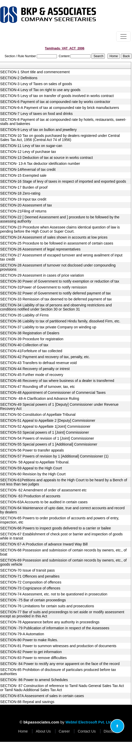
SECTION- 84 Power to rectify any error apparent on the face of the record (60, 664)
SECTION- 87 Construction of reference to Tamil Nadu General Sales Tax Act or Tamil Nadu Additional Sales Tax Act (62, 688)
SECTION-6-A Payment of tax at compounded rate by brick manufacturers (59, 108)
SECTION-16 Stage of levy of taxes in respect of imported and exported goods (63, 181)
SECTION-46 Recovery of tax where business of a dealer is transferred (57, 381)
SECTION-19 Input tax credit (23, 199)
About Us (43, 731)
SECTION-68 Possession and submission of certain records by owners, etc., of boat (63, 552)
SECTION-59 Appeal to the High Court (31, 468)
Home (23, 731)
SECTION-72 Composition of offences (30, 582)
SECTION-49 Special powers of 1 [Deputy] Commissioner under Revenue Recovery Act (59, 406)
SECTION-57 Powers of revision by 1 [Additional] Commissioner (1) (54, 456)
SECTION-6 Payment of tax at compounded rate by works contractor (55, 102)
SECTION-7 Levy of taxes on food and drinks (36, 114)
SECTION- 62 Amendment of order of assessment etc (43, 490)
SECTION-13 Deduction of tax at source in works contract (46, 158)
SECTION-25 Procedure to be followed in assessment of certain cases (56, 243)
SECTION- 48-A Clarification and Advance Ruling (39, 398)
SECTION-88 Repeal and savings (27, 702)
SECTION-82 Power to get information (31, 652)
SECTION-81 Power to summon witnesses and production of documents (58, 646)
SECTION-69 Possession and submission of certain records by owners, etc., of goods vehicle (63, 562)
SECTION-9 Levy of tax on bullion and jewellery (38, 130)
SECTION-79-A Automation (22, 634)
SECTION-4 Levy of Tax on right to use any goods (40, 90)
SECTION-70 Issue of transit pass (27, 570)
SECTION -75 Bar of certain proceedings (33, 600)
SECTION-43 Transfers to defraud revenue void (38, 363)
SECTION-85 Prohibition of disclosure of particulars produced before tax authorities (58, 672)
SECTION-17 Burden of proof (24, 187)
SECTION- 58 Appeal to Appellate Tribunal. (35, 462)
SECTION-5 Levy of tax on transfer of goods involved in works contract (57, 96)
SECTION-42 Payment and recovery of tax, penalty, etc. (45, 357)
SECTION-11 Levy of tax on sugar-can (31, 146)
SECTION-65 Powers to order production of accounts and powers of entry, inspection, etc (59, 520)
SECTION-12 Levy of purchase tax (28, 152)
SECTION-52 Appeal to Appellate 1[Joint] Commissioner (45, 426)
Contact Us (87, 731)
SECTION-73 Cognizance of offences (30, 588)
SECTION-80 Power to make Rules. (29, 640)
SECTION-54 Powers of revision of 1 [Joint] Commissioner (47, 438)
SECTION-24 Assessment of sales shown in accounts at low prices (54, 237)
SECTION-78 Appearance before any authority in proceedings (50, 622)
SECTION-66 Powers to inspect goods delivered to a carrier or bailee (55, 528)
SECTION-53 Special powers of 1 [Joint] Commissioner (44, 432)
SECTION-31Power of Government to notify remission (43, 287)
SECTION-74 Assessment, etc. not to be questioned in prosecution (53, 594)
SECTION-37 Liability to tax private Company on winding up (48, 327)
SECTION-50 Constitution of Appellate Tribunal (38, 414)
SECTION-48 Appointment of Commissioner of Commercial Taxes (53, 392)
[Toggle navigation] (123, 36)
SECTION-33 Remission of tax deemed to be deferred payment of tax (56, 299)
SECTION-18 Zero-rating (20, 193)
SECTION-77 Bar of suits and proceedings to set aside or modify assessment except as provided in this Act (62, 614)
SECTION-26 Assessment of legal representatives (40, 249)
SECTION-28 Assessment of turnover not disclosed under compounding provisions (58, 267)
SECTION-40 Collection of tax (24, 345)
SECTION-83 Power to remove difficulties (33, 658)
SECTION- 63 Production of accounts (30, 496)
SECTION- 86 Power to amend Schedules (34, 680)
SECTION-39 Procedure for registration (31, 339)
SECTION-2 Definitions (19, 78)
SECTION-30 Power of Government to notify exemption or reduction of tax (59, 281)
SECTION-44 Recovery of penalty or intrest (35, 369)
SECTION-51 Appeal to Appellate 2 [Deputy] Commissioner (47, 420)
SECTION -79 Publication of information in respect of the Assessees (54, 628)
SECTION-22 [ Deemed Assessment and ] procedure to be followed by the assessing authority (60, 219)
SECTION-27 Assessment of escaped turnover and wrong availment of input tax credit (61, 257)
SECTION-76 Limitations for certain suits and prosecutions (47, 606)
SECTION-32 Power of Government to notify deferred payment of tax (55, 293)
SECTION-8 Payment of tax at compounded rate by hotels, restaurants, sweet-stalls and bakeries (63, 121)
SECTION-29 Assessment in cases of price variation (42, 275)
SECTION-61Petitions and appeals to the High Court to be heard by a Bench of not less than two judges (63, 482)
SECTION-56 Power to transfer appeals (32, 450)
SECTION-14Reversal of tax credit (28, 169)
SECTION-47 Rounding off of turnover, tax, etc (37, 387)
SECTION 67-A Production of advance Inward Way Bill (44, 544)
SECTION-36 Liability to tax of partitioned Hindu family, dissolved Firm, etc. (60, 321)
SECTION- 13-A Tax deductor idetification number (40, 163)
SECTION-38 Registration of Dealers (30, 333)
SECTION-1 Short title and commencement (35, 72)
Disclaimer (112, 731)
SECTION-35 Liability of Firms (24, 315)
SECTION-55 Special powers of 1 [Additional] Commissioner (48, 444)
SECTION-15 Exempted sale (23, 175)
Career (64, 731)
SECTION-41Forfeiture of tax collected (31, 351)
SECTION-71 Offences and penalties (30, 576)
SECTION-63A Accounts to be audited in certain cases (44, 502)
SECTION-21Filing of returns (23, 211)
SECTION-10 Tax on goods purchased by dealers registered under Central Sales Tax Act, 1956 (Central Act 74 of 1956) (60, 138)
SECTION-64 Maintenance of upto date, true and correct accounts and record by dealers (62, 510)
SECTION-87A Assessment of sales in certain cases (42, 696)
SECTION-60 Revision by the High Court (33, 474)
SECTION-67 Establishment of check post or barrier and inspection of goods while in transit (61, 536)
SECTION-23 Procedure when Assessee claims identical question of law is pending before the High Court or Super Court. (60, 229)
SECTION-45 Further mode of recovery (31, 375)
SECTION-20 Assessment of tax (26, 205)
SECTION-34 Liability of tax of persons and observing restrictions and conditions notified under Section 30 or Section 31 (56, 307)
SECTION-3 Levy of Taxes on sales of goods (36, 84)
